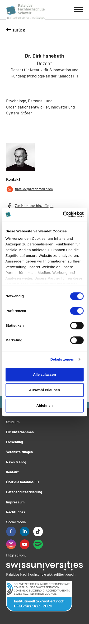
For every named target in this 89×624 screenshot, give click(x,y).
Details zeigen (62, 359)
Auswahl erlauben (44, 390)
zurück (19, 29)
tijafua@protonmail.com (29, 189)
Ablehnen (44, 405)
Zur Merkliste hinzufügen (30, 205)
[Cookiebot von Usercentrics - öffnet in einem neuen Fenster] (63, 214)
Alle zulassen (44, 374)
